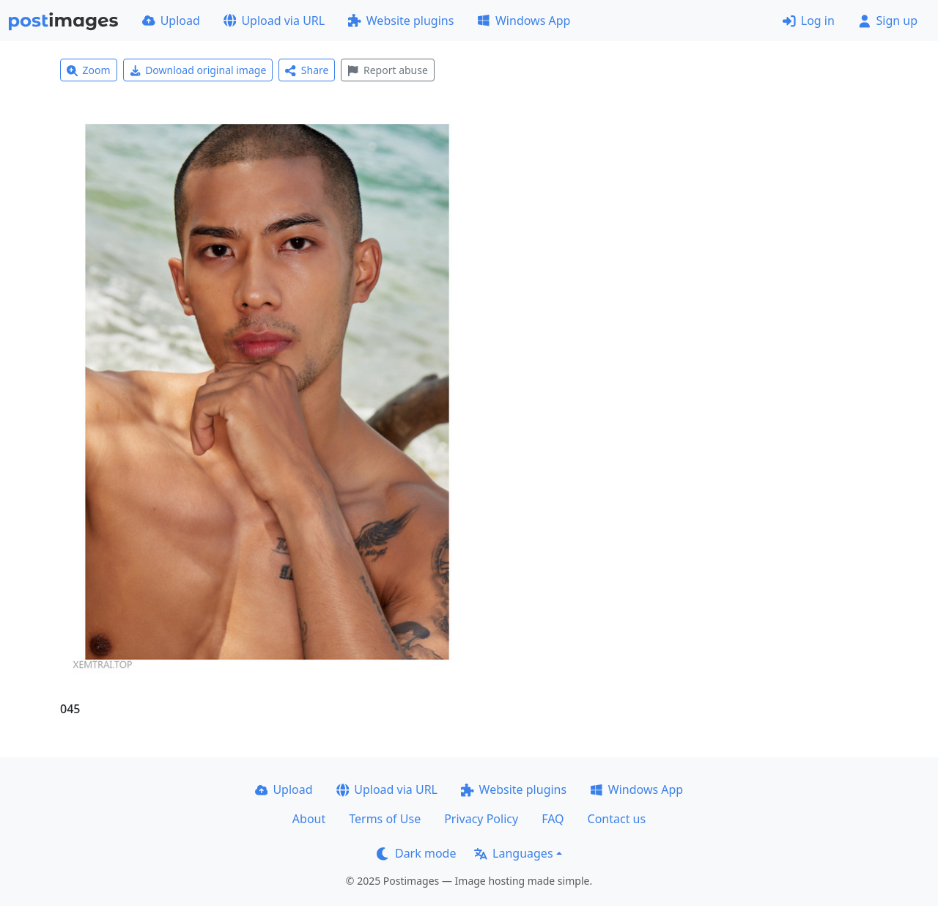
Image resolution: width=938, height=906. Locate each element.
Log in (809, 20)
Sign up (887, 20)
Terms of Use (385, 819)
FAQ (553, 819)
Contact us (617, 819)
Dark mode (416, 853)
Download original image (198, 70)
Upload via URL (274, 20)
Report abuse (387, 70)
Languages (513, 853)
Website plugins (401, 20)
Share (306, 70)
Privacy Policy (481, 819)
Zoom (89, 70)
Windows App (523, 20)
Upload (171, 20)
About (308, 819)
